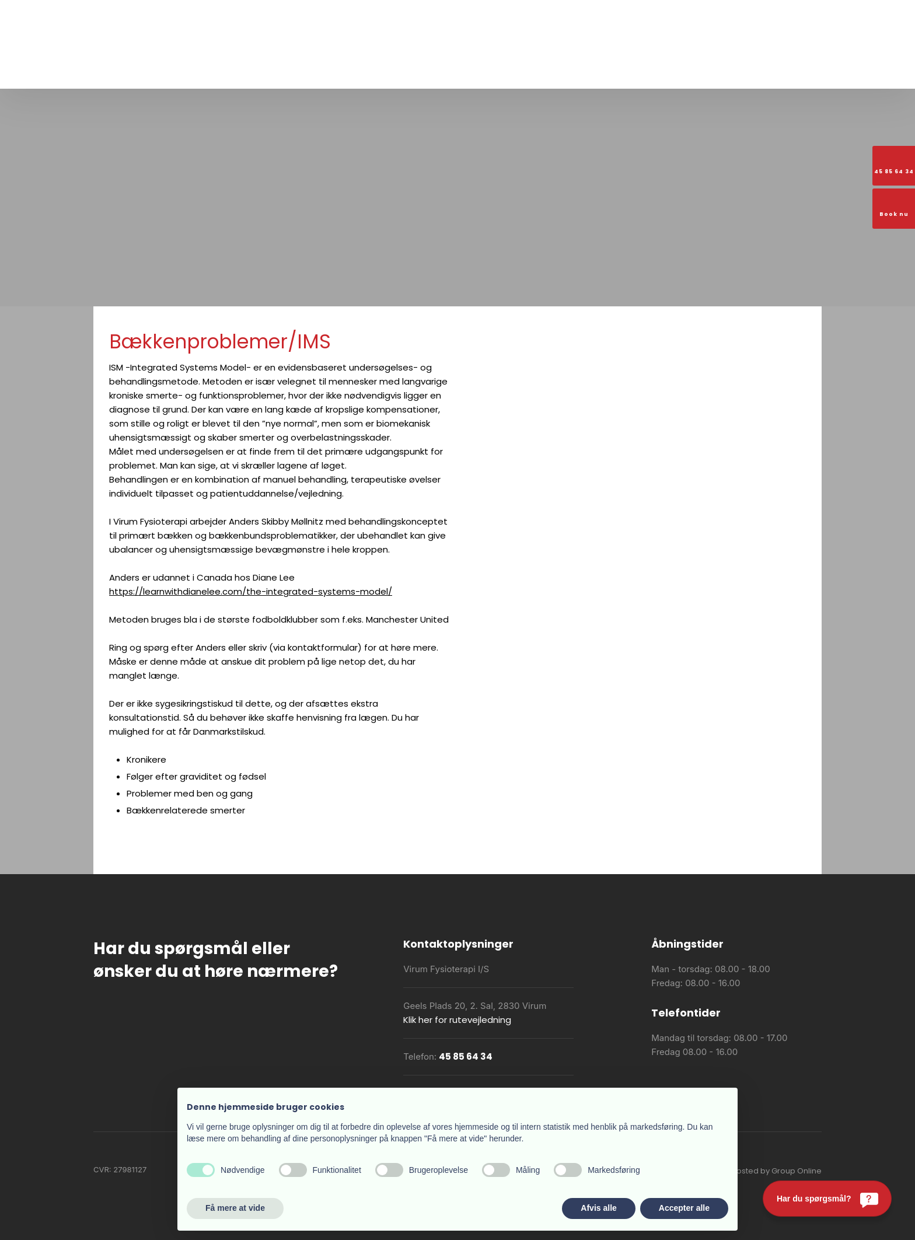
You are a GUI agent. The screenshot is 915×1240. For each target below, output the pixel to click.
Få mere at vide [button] (235, 1208)
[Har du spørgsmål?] (827, 1198)
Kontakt (684, 70)
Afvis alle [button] (598, 1208)
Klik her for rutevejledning (457, 1020)
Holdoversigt (589, 70)
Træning (311, 70)
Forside (229, 70)
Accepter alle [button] (684, 1208)
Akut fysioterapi (520, 70)
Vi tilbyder (360, 70)
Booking (641, 70)
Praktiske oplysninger (434, 70)
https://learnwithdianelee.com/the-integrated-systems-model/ (250, 591)
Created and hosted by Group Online (751, 1170)
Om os (268, 70)
